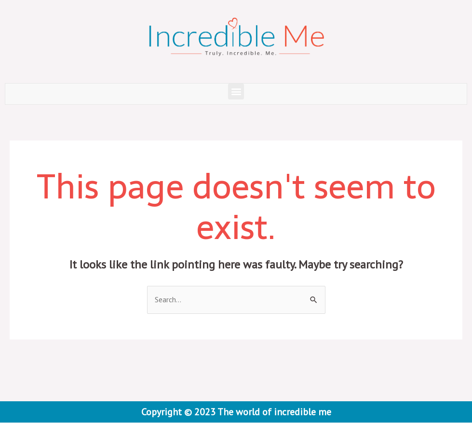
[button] (236, 91)
